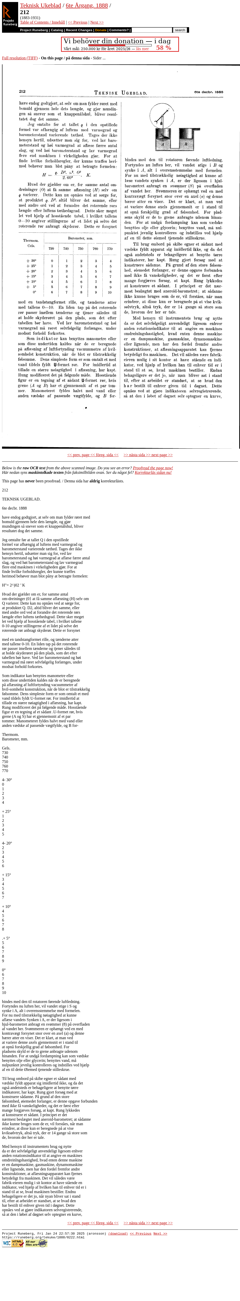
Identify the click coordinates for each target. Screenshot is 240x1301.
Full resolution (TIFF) (20, 58)
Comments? (119, 30)
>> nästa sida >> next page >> (148, 455)
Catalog (57, 30)
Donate (100, 30)
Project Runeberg (34, 30)
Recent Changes (79, 30)
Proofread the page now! (153, 468)
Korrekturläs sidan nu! (153, 472)
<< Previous (77, 22)
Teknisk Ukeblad (40, 5)
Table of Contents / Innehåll (42, 22)
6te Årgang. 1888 (87, 5)
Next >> (97, 22)
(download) (118, 1234)
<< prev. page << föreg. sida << (92, 455)
